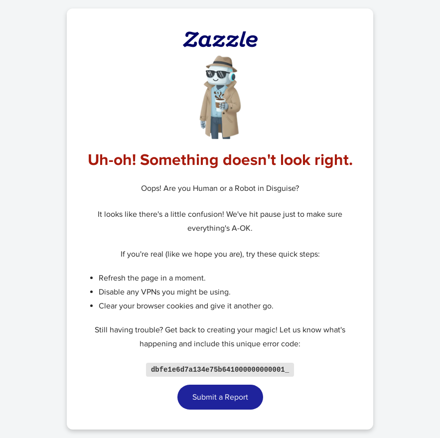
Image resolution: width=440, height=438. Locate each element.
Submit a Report (220, 398)
